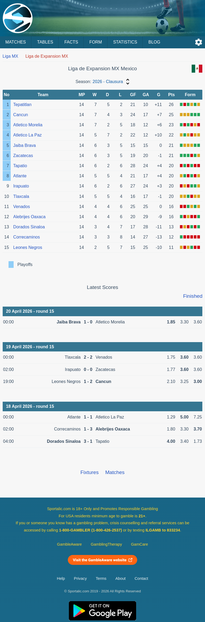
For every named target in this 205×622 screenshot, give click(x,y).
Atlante (20, 176)
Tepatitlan (22, 104)
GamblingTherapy (106, 544)
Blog (154, 42)
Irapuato (21, 186)
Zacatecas (23, 155)
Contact (141, 578)
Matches (15, 42)
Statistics (125, 42)
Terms (101, 578)
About (120, 578)
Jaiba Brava (24, 145)
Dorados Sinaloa (29, 227)
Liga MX (10, 56)
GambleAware (69, 544)
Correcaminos (26, 237)
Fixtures (89, 472)
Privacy (80, 578)
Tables (45, 42)
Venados (21, 206)
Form (95, 42)
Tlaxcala (21, 196)
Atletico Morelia (27, 125)
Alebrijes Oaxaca (29, 216)
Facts (71, 42)
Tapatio (20, 165)
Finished (193, 296)
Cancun (20, 114)
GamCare (139, 544)
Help (61, 578)
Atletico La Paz (27, 135)
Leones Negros (27, 247)
